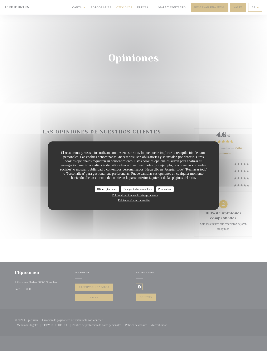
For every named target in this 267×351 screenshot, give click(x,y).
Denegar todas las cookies (137, 188)
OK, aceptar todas (107, 188)
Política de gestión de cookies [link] (134, 200)
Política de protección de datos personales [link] (135, 195)
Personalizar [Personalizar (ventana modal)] (165, 188)
